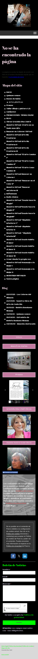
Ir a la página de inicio (16, 77)
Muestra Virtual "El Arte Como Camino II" (20, 162)
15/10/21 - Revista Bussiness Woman (19, 309)
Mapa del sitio (6, 648)
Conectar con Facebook (10, 472)
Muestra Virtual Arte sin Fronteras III (17, 149)
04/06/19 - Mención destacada (20, 324)
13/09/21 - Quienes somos (18, 314)
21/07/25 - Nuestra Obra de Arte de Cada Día (19, 302)
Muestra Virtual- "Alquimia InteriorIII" (18, 234)
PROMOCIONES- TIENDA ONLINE (20, 115)
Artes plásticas (16, 102)
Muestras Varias (19, 346)
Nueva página (12, 279)
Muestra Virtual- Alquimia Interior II (18, 228)
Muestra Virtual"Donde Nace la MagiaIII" (20, 215)
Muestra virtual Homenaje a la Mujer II (20, 270)
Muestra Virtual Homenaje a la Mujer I (20, 264)
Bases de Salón (13, 99)
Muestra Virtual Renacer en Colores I (19, 175)
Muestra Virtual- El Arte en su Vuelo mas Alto (20, 126)
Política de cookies (25, 491)
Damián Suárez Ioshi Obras (19, 443)
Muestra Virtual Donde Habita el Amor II (20, 247)
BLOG (8, 118)
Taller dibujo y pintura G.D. (18, 109)
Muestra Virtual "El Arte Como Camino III (20, 169)
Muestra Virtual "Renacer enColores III (18, 188)
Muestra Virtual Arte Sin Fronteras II (17, 143)
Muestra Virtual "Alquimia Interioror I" (18, 221)
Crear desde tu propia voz (18, 259)
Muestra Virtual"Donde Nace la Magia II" (20, 208)
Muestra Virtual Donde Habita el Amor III (20, 254)
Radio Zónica (12, 197)
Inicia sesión (5, 654)
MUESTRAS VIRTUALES (16, 276)
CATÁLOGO (11, 112)
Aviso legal (5, 646)
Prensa (9, 105)
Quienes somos (13, 95)
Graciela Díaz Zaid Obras (19, 409)
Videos (19, 337)
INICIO (9, 92)
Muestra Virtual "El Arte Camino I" (21, 156)
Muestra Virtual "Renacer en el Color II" (20, 182)
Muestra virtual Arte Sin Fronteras (17, 136)
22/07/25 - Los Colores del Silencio (18, 296)
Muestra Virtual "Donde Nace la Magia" (21, 202)
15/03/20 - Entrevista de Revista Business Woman (17, 319)
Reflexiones (11, 194)
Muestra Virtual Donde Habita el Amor (20, 241)
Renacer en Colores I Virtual (19, 132)
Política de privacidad (16, 503)
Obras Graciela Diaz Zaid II (18, 122)
